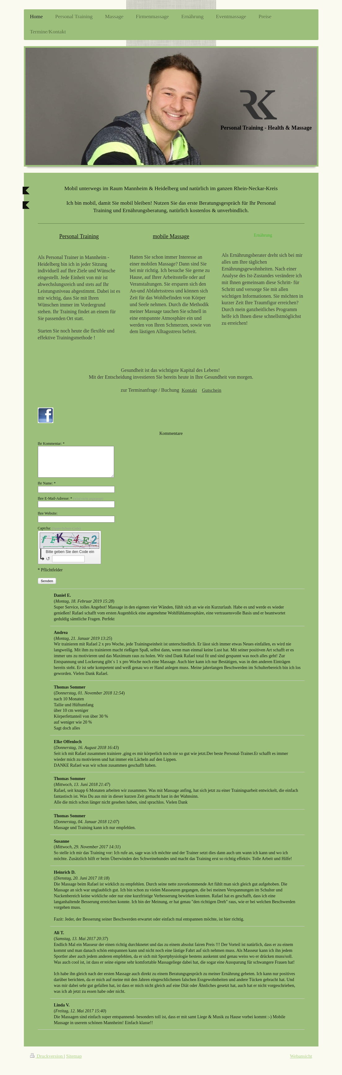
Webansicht (301, 1056)
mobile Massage (171, 236)
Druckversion (47, 1056)
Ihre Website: (48, 513)
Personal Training (79, 236)
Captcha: (59, 528)
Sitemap (74, 1056)
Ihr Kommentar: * (51, 443)
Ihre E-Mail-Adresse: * (70, 498)
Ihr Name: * (47, 483)
